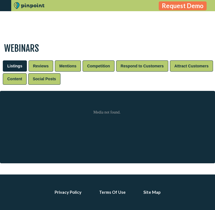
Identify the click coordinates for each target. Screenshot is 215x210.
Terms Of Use (112, 192)
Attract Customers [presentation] (191, 66)
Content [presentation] (14, 79)
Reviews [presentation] (41, 66)
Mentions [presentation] (67, 66)
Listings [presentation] (14, 66)
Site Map (152, 192)
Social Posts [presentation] (44, 79)
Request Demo (183, 6)
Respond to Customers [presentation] (142, 66)
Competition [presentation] (98, 66)
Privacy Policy (68, 192)
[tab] (15, 66)
